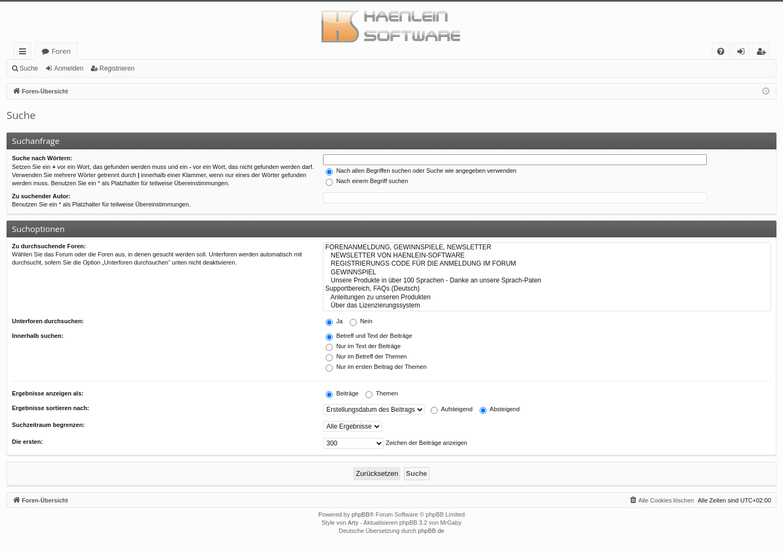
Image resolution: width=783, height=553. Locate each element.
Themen (381, 393)
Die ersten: (27, 441)
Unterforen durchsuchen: (48, 321)
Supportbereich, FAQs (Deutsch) (547, 289)
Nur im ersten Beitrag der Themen (376, 366)
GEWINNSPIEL (547, 272)
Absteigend (500, 409)
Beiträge (342, 393)
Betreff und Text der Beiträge (369, 335)
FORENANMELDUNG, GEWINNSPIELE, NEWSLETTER (547, 247)
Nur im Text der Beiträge (363, 346)
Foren (61, 51)
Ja (334, 321)
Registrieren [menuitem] (763, 53)
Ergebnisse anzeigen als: (47, 393)
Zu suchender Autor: (41, 196)
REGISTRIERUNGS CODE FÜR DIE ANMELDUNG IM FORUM (547, 264)
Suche (29, 68)
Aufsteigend (452, 409)
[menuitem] (720, 51)
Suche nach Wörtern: (42, 158)
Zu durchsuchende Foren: (49, 246)
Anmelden (68, 68)
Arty (353, 522)
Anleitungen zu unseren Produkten (547, 297)
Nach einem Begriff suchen (367, 181)
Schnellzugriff (24, 53)
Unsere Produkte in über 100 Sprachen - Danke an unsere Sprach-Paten (547, 280)
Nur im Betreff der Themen (366, 356)
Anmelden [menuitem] (743, 53)
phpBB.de (431, 530)
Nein (361, 321)
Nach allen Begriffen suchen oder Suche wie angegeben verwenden (421, 170)
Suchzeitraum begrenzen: (48, 425)
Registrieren (117, 68)
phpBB (360, 514)
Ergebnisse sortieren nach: (50, 408)
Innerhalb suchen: (38, 335)
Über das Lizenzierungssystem (547, 305)
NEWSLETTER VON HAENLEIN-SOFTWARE (547, 256)
